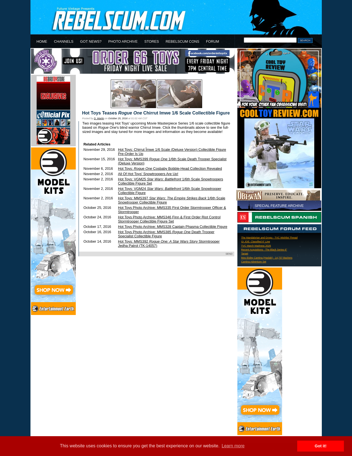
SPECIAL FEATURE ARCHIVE (279, 206)
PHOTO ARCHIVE (123, 41)
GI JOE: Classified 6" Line (255, 241)
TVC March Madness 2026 (256, 245)
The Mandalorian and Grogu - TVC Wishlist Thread (269, 237)
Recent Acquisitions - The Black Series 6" (264, 249)
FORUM (212, 41)
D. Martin (99, 118)
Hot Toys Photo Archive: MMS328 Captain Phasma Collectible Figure (172, 227)
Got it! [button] (321, 446)
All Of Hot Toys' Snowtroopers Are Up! (148, 174)
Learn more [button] (233, 445)
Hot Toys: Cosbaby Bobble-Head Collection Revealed (170, 168)
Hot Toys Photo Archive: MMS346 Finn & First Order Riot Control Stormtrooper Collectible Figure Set (169, 219)
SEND (229, 253)
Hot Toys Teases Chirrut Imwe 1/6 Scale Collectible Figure (156, 113)
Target (244, 253)
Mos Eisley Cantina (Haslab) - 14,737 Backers (266, 257)
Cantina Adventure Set (253, 261)
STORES (151, 41)
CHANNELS (64, 41)
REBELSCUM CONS (182, 41)
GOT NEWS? (91, 41)
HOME (42, 41)
